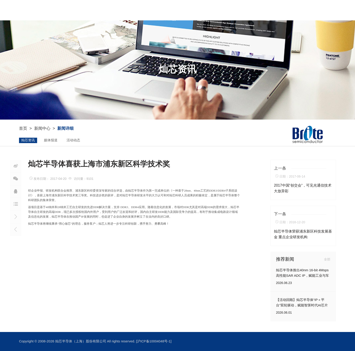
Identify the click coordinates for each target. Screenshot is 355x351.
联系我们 (282, 10)
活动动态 (73, 140)
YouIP (159, 10)
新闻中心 (223, 10)
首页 (23, 128)
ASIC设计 (189, 10)
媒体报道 (51, 140)
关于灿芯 (129, 10)
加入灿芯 (255, 10)
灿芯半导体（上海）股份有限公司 (81, 341)
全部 (327, 259)
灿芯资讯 (28, 140)
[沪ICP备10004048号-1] (154, 341)
